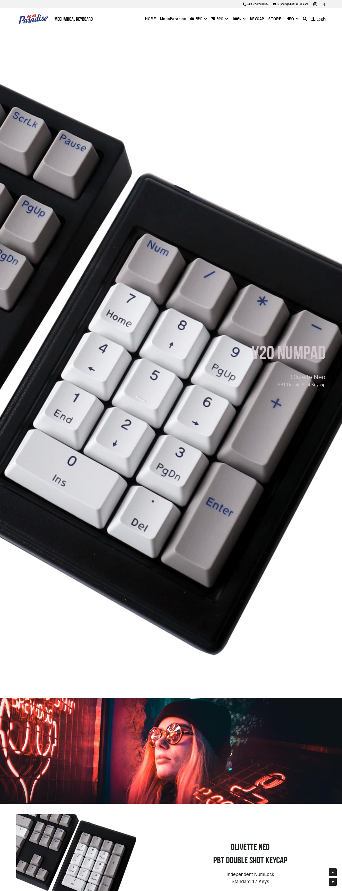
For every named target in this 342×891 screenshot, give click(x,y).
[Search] (305, 19)
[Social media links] (315, 4)
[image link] (33, 18)
